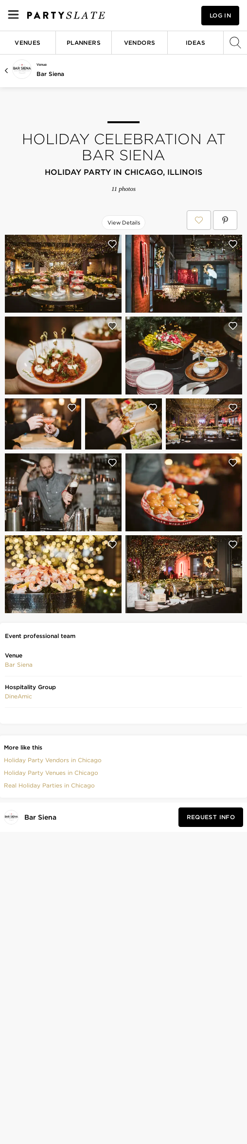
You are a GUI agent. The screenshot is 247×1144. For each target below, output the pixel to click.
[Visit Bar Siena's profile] (42, 817)
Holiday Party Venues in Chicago (51, 772)
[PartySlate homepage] (66, 15)
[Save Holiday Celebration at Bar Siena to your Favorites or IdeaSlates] (199, 220)
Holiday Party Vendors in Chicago (53, 760)
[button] (19, 665)
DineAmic (18, 696)
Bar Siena (50, 73)
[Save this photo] (112, 244)
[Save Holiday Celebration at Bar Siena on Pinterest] (225, 220)
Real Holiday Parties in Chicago (49, 785)
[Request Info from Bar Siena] (210, 817)
